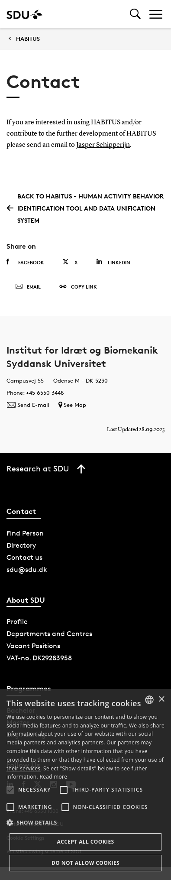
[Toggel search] (135, 14)
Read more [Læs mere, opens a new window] (53, 776)
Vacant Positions (33, 646)
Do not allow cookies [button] (85, 863)
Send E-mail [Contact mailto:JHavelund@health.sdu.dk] (27, 404)
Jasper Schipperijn (103, 145)
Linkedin (113, 262)
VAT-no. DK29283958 (39, 658)
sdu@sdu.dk (26, 569)
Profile (17, 621)
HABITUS (28, 39)
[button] (10, 790)
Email (28, 286)
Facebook (25, 262)
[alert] (85, 784)
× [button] (161, 699)
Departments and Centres (49, 634)
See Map (72, 404)
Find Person (25, 533)
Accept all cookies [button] (85, 841)
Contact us (24, 557)
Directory (21, 545)
